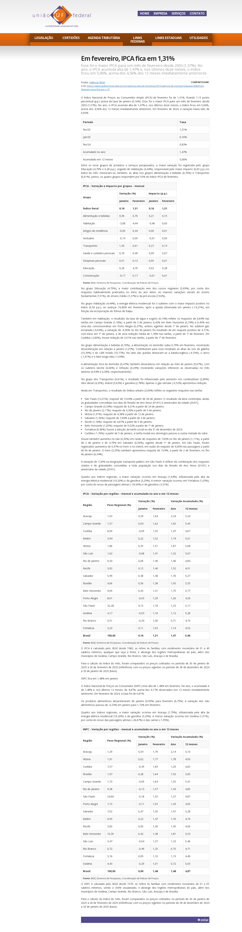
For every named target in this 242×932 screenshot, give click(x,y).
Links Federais (137, 40)
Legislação (43, 38)
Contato (197, 13)
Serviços (178, 13)
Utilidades (198, 38)
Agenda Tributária (104, 38)
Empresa (160, 13)
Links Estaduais (168, 38)
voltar (203, 919)
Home (144, 13)
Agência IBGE (97, 82)
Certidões (70, 38)
